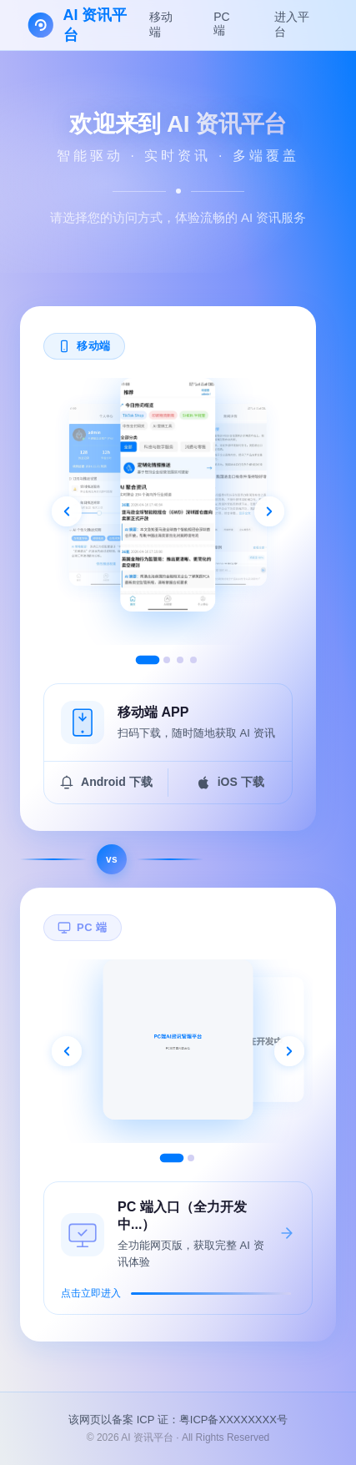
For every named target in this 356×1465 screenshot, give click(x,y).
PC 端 (221, 23)
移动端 (161, 24)
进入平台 (291, 24)
